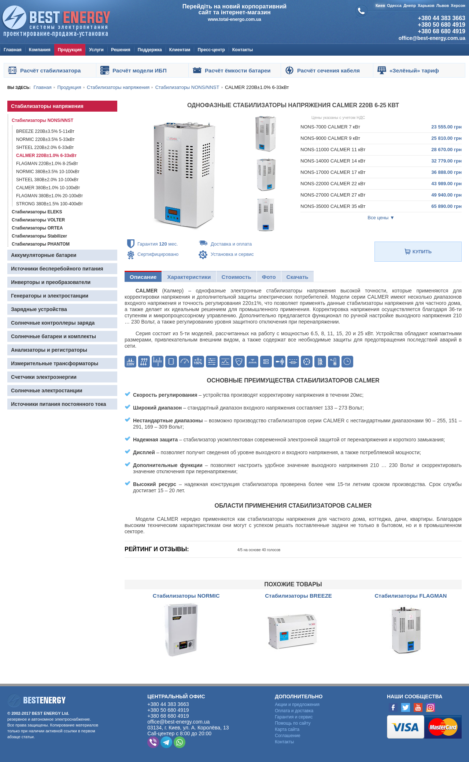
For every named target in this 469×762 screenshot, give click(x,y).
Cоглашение (287, 735)
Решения (120, 49)
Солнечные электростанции (46, 390)
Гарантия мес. (157, 244)
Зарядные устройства (39, 309)
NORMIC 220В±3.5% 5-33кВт (45, 139)
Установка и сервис (232, 254)
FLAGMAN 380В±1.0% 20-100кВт (49, 195)
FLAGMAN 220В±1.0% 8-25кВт (47, 163)
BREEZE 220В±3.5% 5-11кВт (45, 131)
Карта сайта (287, 729)
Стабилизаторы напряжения (47, 106)
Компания (40, 49)
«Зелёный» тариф (414, 70)
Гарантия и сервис (294, 717)
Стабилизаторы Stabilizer (39, 236)
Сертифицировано (157, 254)
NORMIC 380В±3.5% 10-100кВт (48, 171)
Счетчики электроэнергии (44, 377)
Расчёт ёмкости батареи (237, 70)
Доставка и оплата (231, 244)
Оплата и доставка (294, 710)
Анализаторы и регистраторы (49, 350)
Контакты (242, 49)
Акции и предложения (297, 704)
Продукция (70, 49)
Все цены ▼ (381, 217)
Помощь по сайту (292, 723)
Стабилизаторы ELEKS (37, 211)
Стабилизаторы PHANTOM (41, 244)
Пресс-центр (211, 49)
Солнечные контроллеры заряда (53, 323)
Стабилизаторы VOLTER (38, 220)
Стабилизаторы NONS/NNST (42, 120)
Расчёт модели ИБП (139, 70)
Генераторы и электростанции (49, 296)
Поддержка (150, 49)
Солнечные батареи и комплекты (53, 336)
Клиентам (180, 49)
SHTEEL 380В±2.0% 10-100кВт (47, 179)
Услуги (96, 49)
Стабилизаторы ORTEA (37, 228)
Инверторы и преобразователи (51, 282)
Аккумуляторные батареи (43, 255)
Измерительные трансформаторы (54, 363)
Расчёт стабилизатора (50, 70)
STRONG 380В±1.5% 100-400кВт (49, 203)
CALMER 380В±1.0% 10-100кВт (48, 187)
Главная (13, 49)
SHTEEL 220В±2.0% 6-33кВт (45, 147)
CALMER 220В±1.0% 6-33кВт (46, 155)
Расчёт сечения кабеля (328, 70)
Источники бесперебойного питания (57, 269)
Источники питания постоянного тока (58, 404)
